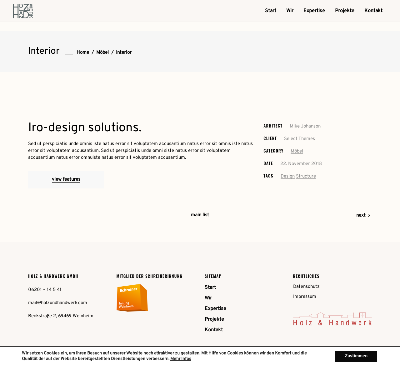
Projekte (214, 319)
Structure (306, 176)
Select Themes (299, 139)
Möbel (102, 53)
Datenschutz (306, 287)
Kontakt (214, 330)
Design (288, 176)
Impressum (304, 297)
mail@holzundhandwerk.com (57, 303)
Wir (208, 298)
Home (83, 53)
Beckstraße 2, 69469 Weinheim (60, 316)
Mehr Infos (180, 359)
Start (210, 287)
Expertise (215, 309)
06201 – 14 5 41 (45, 290)
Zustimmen (356, 356)
